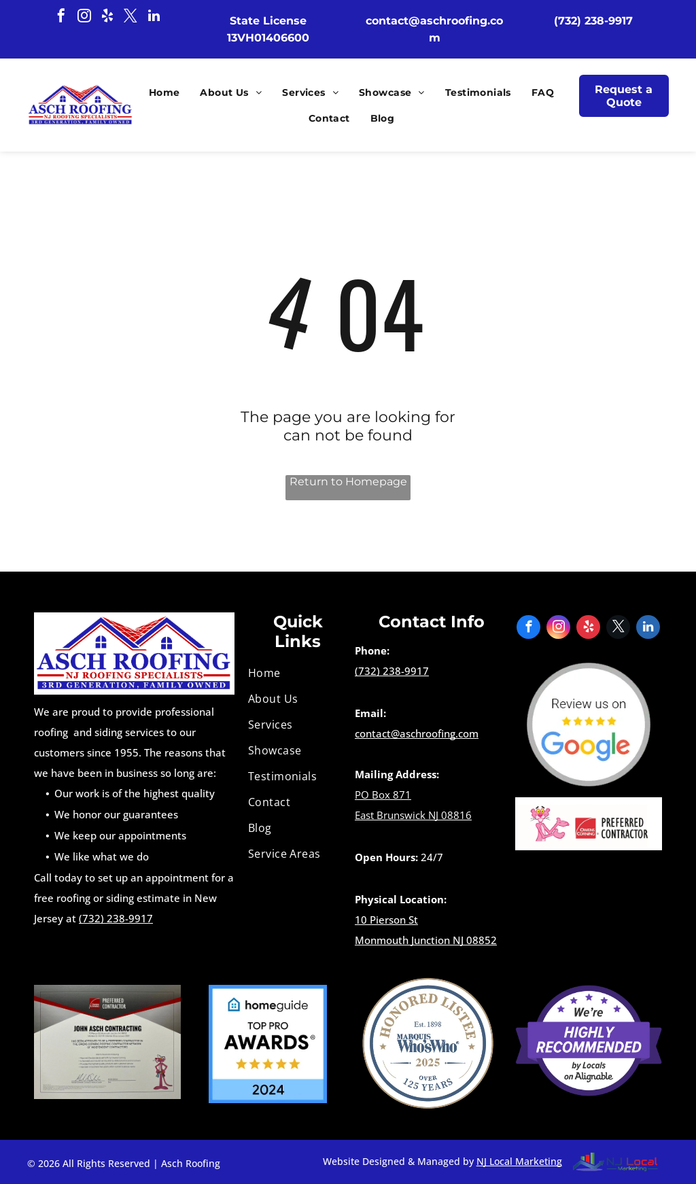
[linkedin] (153, 17)
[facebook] (61, 17)
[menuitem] (161, 92)
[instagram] (84, 17)
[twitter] (130, 17)
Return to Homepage (348, 481)
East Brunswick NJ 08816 (413, 815)
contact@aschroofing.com (416, 733)
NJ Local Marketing (519, 1161)
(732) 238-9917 (116, 918)
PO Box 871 (383, 794)
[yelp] (107, 17)
